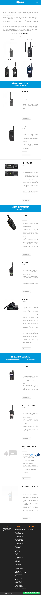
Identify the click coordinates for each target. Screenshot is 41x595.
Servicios (17, 583)
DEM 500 (24, 209)
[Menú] (36, 2)
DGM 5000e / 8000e (22, 359)
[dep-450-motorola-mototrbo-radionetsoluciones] (10, 99)
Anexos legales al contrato (20, 529)
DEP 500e (20, 209)
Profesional (11, 59)
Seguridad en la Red (18, 582)
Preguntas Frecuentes (19, 568)
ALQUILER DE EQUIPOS (19, 527)
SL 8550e (8, 359)
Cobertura (17, 530)
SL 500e (16, 209)
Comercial (11, 39)
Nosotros (17, 562)
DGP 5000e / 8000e (14, 359)
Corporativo (17, 547)
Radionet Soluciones (9, 593)
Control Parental (18, 546)
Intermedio (30, 39)
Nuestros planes (18, 564)
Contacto (17, 532)
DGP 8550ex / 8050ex (30, 359)
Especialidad (30, 59)
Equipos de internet (18, 551)
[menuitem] (36, 2)
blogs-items (30, 527)
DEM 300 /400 (24, 85)
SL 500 (19, 85)
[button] (31, 593)
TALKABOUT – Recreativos (20, 588)
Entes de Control (18, 548)
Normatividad (17, 560)
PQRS (16, 567)
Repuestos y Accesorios (19, 581)
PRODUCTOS (18, 569)
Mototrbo (17, 558)
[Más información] (26, 118)
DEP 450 (16, 85)
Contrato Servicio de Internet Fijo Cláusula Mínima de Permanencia (19, 540)
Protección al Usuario (19, 571)
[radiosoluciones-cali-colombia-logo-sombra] (20, 2)
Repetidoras (17, 579)
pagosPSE (17, 565)
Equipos (16, 550)
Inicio (16, 554)
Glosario (16, 553)
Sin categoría (30, 529)
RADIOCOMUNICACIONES (20, 572)
